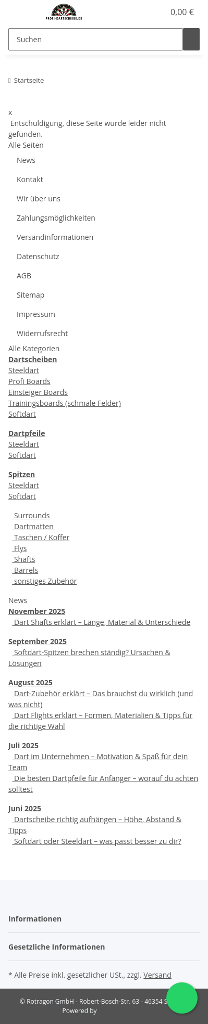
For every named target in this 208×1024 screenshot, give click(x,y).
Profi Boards (29, 381)
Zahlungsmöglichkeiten (56, 218)
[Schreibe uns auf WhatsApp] (182, 998)
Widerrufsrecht (42, 333)
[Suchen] (95, 39)
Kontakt (30, 179)
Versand (157, 975)
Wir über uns (38, 198)
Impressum (36, 314)
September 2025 (37, 641)
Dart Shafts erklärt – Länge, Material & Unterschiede (101, 622)
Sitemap (30, 295)
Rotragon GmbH (122, 1010)
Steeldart (23, 370)
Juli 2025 (23, 745)
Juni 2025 (24, 808)
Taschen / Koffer (40, 537)
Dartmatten (32, 526)
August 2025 (30, 682)
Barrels (25, 570)
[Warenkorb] (181, 12)
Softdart (22, 414)
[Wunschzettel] (156, 12)
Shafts (23, 559)
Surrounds (31, 515)
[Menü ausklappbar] (21, 12)
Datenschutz (38, 256)
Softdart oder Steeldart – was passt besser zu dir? (96, 841)
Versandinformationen (55, 237)
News (26, 160)
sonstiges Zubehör (44, 581)
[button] (145, 12)
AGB (24, 275)
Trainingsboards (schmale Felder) (64, 403)
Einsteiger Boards (38, 392)
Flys (19, 548)
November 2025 (36, 611)
